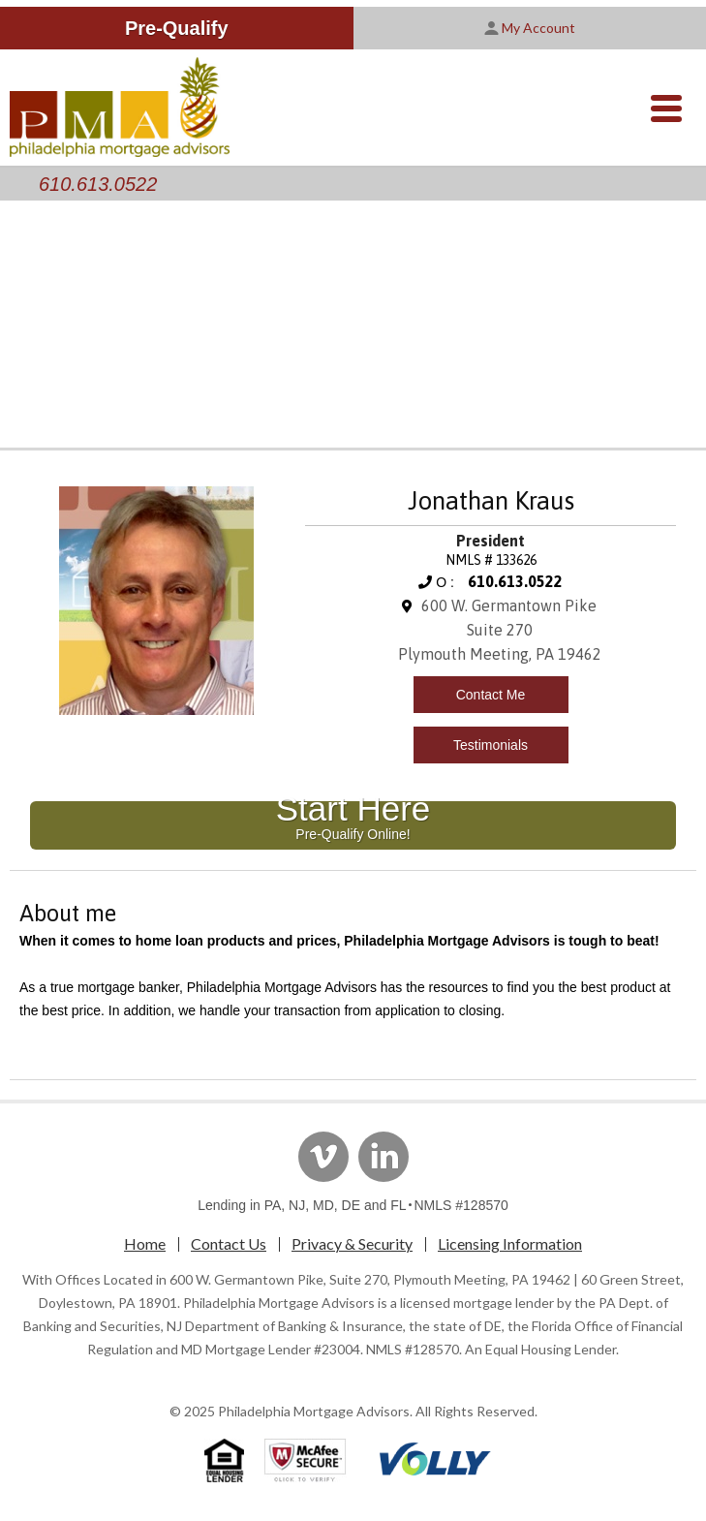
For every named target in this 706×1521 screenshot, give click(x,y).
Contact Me (491, 694)
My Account (529, 27)
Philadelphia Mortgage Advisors (314, 1411)
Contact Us (228, 1243)
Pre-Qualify (177, 28)
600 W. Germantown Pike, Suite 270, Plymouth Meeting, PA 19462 (369, 1279)
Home (145, 1243)
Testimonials (490, 745)
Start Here (353, 821)
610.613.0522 (98, 184)
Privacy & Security (352, 1243)
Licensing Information (510, 1243)
